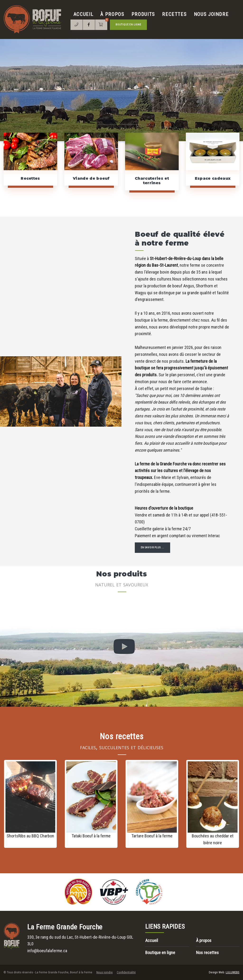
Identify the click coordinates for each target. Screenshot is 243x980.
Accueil (83, 14)
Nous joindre (211, 14)
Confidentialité (126, 972)
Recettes (174, 14)
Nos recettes (207, 952)
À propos (112, 14)
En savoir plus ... (152, 547)
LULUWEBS (232, 972)
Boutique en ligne (128, 24)
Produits (143, 14)
